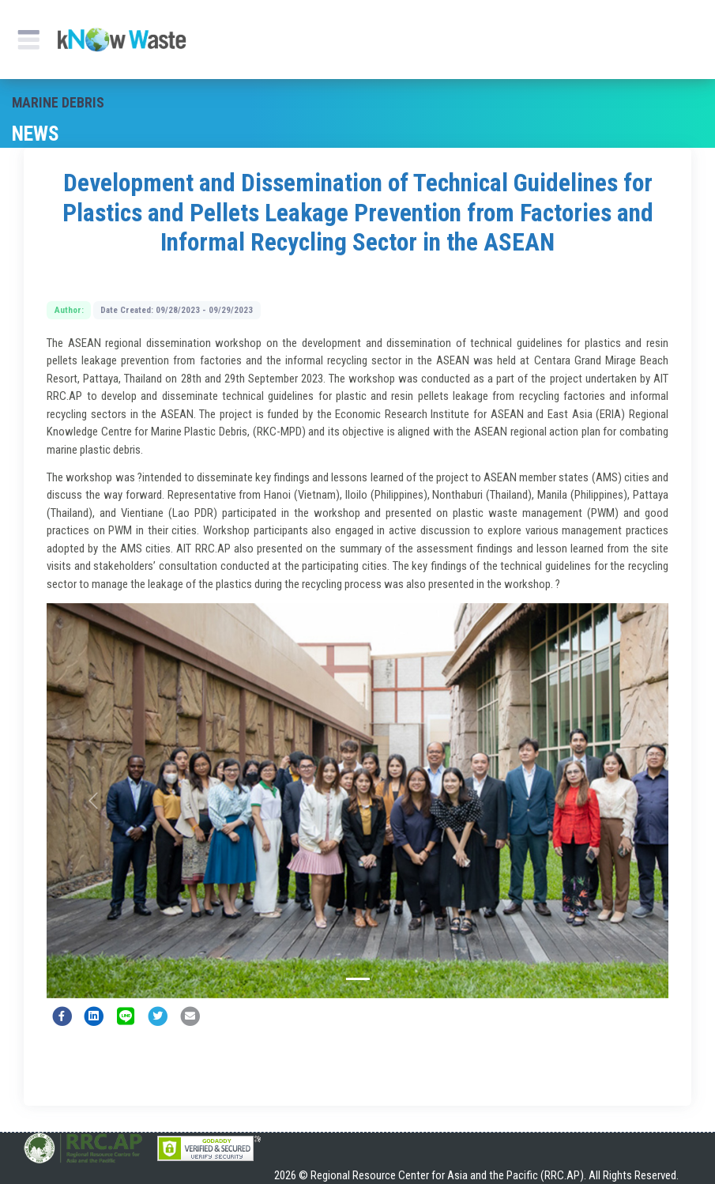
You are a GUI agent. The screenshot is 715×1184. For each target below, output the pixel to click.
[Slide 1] (358, 979)
